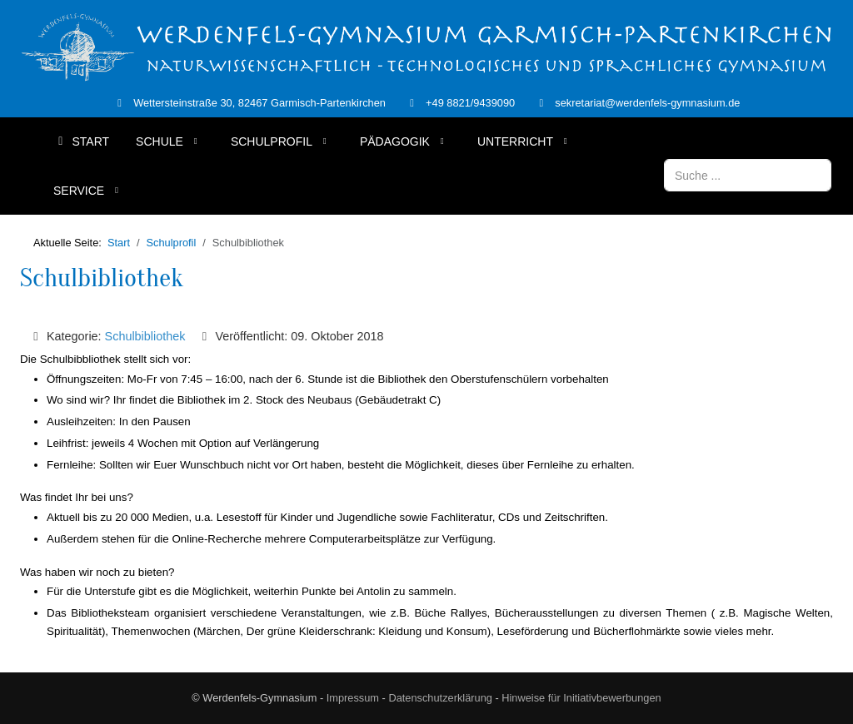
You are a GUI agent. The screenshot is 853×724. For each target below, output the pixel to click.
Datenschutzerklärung (439, 698)
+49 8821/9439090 (470, 103)
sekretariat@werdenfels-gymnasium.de (647, 103)
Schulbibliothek (101, 277)
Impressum (353, 698)
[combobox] (747, 175)
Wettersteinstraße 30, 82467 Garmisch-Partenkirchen (259, 103)
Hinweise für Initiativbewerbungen (581, 698)
